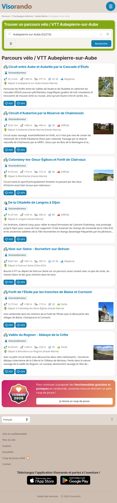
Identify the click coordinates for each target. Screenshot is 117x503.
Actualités (8, 452)
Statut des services (47, 496)
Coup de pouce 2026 (16, 458)
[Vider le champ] (101, 34)
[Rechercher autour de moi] (107, 34)
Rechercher (101, 43)
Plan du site (9, 439)
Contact (7, 464)
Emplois (7, 446)
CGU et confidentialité (15, 433)
